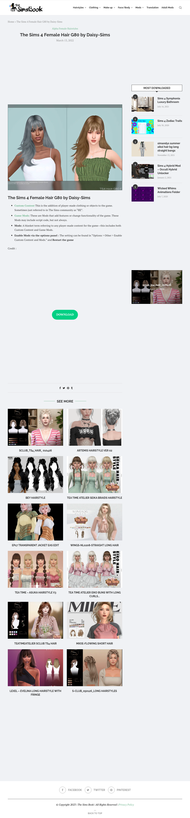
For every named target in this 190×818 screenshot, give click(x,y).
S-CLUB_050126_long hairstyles (94, 691)
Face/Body (124, 7)
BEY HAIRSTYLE (35, 497)
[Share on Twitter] (64, 388)
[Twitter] (95, 790)
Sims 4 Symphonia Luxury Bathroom (169, 100)
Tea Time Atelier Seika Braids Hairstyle (94, 497)
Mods (138, 7)
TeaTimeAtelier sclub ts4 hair (35, 643)
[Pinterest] (119, 790)
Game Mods (21, 215)
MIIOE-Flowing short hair (94, 643)
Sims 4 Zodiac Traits (170, 120)
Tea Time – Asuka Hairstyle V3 (35, 592)
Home (11, 21)
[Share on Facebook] (60, 388)
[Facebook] (70, 790)
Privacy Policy (126, 804)
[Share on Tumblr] (72, 388)
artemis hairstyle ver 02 (94, 450)
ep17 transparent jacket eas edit (35, 545)
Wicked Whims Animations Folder (169, 190)
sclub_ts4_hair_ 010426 (35, 450)
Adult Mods (168, 7)
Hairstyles (78, 7)
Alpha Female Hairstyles (65, 28)
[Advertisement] (65, 73)
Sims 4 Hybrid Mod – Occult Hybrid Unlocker (169, 169)
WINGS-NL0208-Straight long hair (94, 545)
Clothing (93, 7)
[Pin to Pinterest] (68, 388)
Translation (152, 7)
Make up (108, 7)
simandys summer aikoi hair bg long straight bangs (169, 147)
